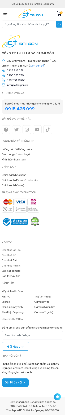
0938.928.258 (15, 70)
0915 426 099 (20, 108)
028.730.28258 (16, 80)
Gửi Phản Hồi (15, 382)
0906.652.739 (15, 75)
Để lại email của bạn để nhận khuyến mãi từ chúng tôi (32, 327)
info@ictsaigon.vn (17, 85)
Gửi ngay (15, 346)
